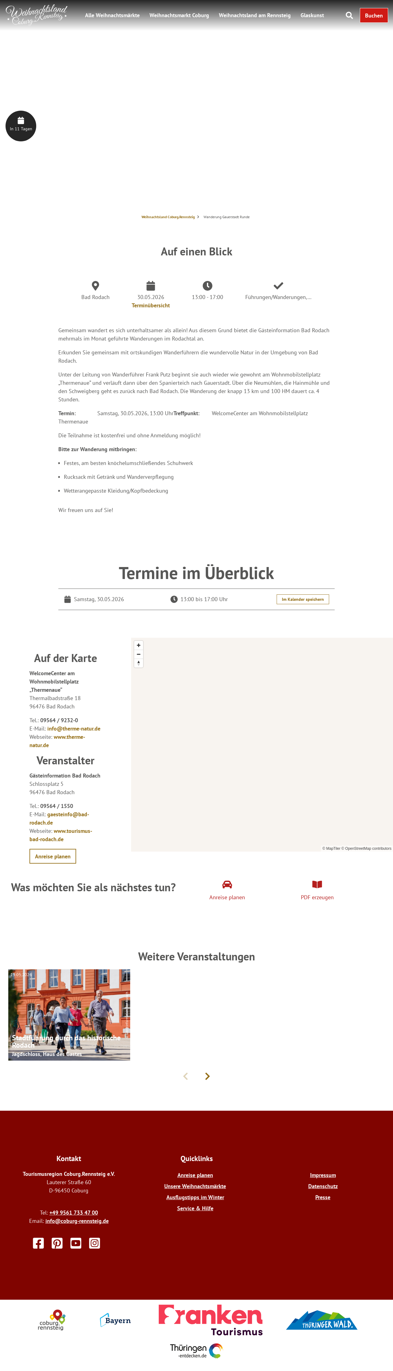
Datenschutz (323, 1186)
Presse (322, 1197)
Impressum (323, 1175)
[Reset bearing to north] (138, 663)
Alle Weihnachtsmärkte (112, 15)
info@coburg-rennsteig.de (77, 1220)
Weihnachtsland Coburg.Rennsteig (168, 217)
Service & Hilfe (195, 1208)
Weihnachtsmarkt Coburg (179, 15)
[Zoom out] (138, 654)
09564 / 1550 (56, 806)
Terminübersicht (151, 305)
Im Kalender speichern (303, 599)
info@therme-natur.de (73, 728)
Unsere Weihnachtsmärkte (195, 1186)
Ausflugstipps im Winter (195, 1197)
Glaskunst (312, 15)
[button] (374, 15)
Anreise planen (195, 1175)
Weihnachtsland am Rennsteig (255, 15)
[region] (262, 745)
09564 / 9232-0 (59, 720)
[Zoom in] (138, 645)
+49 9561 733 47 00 (73, 1212)
